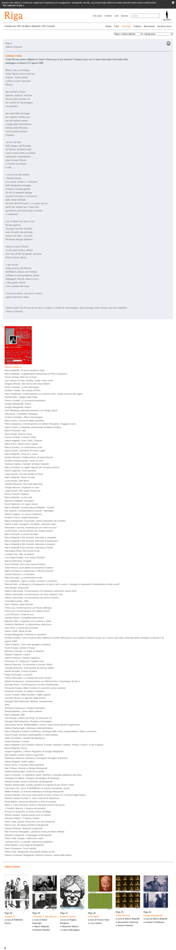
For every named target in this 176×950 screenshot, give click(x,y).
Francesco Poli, (37, 788)
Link (116, 15)
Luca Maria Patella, (25, 557)
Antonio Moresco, (19, 574)
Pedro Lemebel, (22, 387)
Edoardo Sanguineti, (28, 835)
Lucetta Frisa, (19, 554)
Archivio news (164, 26)
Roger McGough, (18, 674)
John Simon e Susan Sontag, (29, 380)
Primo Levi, (28, 607)
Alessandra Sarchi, (42, 724)
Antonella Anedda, (16, 601)
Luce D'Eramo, (19, 614)
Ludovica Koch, (29, 841)
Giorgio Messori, (29, 457)
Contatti (108, 15)
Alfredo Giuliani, (28, 781)
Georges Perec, (31, 684)
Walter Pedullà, (34, 791)
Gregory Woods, (27, 383)
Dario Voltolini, (19, 604)
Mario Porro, (21, 444)
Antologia (126, 26)
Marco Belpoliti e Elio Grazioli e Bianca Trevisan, (54, 744)
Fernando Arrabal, (35, 688)
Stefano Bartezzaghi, (29, 728)
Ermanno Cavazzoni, (25, 708)
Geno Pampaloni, (20, 848)
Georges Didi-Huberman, (28, 701)
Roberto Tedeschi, (17, 654)
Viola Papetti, (24, 845)
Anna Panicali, (25, 564)
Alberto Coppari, (23, 514)
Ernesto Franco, (21, 517)
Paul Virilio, (21, 628)
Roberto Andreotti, (38, 855)
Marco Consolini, (43, 775)
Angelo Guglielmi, (34, 751)
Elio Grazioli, (29, 510)
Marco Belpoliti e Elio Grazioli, (30, 537)
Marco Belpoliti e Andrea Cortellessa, (50, 731)
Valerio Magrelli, (23, 440)
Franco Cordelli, (25, 400)
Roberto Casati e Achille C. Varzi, (32, 798)
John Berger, (17, 587)
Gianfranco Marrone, (36, 758)
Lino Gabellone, (32, 581)
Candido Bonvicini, (29, 668)
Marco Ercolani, (23, 447)
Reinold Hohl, (62, 584)
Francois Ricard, (25, 698)
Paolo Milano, (30, 801)
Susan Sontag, (21, 377)
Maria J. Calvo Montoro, (35, 805)
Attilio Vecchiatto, (25, 738)
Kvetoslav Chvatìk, (25, 691)
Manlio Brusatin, (21, 671)
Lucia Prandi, (29, 531)
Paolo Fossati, (20, 648)
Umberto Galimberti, (28, 624)
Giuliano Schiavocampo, (24, 460)
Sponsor (124, 15)
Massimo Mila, (28, 621)
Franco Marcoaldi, (28, 678)
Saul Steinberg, (31, 410)
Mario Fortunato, (15, 430)
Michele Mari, (21, 397)
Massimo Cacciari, (24, 651)
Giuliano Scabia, (22, 390)
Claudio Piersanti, (24, 484)
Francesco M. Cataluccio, (24, 661)
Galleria (137, 26)
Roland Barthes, (23, 711)
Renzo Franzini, (17, 494)
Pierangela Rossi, (22, 551)
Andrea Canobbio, (24, 417)
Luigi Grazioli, (24, 474)
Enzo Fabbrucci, (21, 504)
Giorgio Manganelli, (18, 403)
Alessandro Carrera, (31, 527)
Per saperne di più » (13, 5)
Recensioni (149, 26)
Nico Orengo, (18, 434)
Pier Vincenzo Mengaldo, (34, 831)
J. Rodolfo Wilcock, (25, 808)
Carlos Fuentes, (28, 694)
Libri (116, 26)
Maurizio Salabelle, (19, 501)
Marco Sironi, (24, 420)
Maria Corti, (26, 825)
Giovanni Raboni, (22, 818)
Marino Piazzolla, (28, 664)
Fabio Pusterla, (28, 644)
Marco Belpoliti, (24, 370)
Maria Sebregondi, (35, 521)
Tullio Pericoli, (29, 567)
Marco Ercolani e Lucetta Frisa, (29, 571)
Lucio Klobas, (17, 480)
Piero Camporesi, (44, 394)
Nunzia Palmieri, (45, 795)
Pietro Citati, (30, 821)
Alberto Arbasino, (22, 658)
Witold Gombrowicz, (42, 681)
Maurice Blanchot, (18, 561)
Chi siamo (97, 15)
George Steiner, (24, 617)
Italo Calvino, (26, 768)
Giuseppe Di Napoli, (32, 778)
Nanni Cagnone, (20, 470)
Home (108, 26)
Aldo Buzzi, (21, 414)
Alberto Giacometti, (41, 591)
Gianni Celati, (33, 427)
